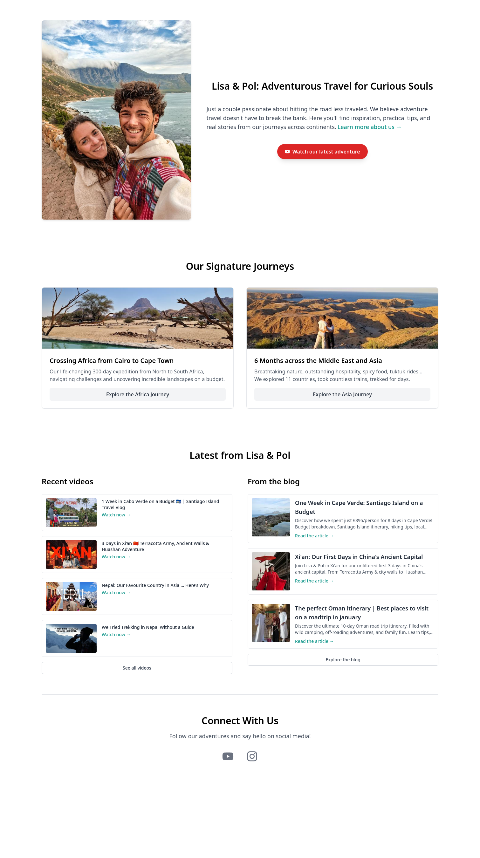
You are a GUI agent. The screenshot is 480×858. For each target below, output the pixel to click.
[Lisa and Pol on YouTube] (228, 756)
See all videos (137, 668)
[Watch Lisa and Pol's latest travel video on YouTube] (322, 151)
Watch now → (116, 515)
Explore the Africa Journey (137, 394)
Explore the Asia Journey (342, 394)
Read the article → (314, 536)
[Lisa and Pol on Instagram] (252, 756)
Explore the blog (343, 660)
